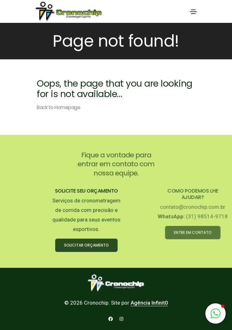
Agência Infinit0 (149, 303)
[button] (215, 313)
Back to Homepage (58, 107)
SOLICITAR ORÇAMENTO (100, 245)
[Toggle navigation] (193, 12)
